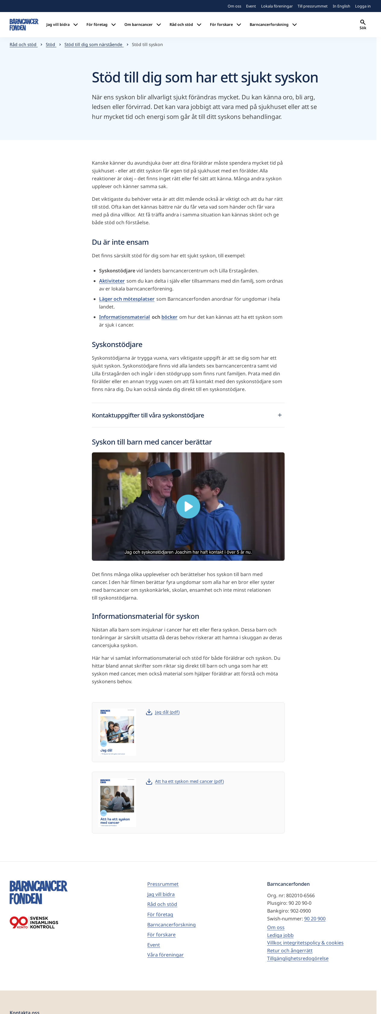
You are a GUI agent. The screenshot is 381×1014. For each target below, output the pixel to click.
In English (341, 6)
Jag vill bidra (62, 24)
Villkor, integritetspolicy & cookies (305, 942)
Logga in (363, 6)
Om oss (234, 6)
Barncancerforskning (274, 24)
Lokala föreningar (277, 6)
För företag (101, 24)
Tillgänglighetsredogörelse (298, 958)
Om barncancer (143, 24)
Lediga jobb (280, 935)
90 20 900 (315, 918)
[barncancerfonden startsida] (24, 25)
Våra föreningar (165, 954)
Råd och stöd (186, 24)
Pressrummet (163, 884)
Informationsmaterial (124, 317)
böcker (169, 317)
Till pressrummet (313, 6)
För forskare (226, 24)
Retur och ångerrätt (290, 950)
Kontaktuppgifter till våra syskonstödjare (188, 415)
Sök (363, 25)
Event (251, 6)
